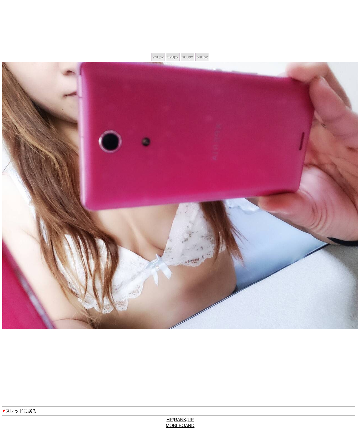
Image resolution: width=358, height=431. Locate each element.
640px (202, 57)
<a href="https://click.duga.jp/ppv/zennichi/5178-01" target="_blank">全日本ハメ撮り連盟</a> (66, 27)
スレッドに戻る (19, 410)
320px (172, 57)
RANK (180, 419)
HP (169, 419)
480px (187, 57)
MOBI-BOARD (180, 425)
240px (158, 57)
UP (191, 419)
